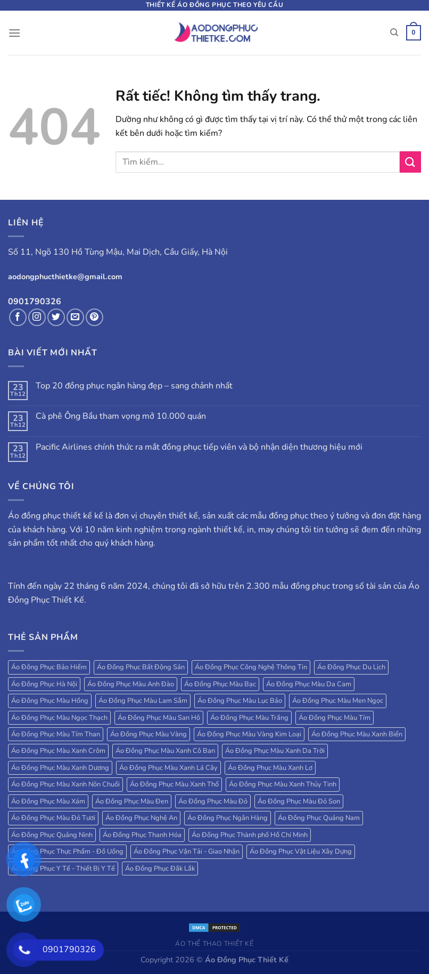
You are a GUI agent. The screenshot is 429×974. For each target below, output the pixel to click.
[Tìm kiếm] (394, 32)
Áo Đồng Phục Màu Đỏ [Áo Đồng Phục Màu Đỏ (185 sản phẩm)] (213, 801)
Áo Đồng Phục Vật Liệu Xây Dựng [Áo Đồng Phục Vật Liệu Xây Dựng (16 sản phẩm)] (301, 851)
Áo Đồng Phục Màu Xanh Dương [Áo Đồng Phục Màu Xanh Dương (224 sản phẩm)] (60, 768)
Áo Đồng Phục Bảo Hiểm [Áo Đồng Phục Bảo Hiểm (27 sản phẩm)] (49, 667)
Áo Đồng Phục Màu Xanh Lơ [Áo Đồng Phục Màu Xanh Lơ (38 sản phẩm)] (270, 768)
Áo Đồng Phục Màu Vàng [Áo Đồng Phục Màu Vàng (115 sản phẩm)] (148, 734)
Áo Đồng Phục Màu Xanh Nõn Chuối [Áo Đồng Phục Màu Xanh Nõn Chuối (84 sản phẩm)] (65, 784)
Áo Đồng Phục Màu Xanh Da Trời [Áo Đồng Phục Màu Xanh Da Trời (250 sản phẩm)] (275, 751)
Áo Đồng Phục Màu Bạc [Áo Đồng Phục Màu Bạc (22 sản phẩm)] (220, 684)
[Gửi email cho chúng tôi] (75, 317)
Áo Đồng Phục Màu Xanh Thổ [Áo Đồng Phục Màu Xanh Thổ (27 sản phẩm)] (174, 784)
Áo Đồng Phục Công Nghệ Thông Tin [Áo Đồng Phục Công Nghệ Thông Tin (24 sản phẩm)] (251, 667)
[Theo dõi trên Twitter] (56, 317)
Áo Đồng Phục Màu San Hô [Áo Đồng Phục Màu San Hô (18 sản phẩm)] (159, 718)
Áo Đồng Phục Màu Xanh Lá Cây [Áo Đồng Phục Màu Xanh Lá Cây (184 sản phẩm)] (168, 768)
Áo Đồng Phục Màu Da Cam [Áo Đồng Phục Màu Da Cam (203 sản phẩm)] (308, 684)
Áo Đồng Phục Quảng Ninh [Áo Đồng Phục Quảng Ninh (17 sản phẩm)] (52, 835)
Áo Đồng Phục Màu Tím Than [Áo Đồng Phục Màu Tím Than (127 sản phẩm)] (55, 734)
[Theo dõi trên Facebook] (18, 317)
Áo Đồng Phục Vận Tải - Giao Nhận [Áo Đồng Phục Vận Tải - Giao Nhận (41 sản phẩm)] (187, 851)
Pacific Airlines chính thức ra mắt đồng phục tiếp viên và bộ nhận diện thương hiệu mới (199, 447)
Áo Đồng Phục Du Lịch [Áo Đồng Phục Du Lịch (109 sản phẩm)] (351, 667)
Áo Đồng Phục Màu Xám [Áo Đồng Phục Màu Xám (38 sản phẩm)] (48, 801)
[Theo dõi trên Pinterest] (94, 317)
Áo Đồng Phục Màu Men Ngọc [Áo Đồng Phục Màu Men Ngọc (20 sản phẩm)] (337, 700)
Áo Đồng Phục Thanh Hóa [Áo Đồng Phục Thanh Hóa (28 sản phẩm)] (142, 835)
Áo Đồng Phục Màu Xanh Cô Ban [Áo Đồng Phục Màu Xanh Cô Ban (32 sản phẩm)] (165, 751)
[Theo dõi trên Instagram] (37, 317)
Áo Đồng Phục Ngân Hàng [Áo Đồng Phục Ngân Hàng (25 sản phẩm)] (227, 818)
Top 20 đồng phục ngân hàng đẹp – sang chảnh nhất (134, 386)
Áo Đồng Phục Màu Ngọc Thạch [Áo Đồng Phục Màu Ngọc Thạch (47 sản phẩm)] (59, 718)
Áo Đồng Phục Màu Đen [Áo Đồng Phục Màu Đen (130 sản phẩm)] (131, 801)
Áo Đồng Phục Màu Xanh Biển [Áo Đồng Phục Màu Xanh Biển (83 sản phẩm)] (356, 734)
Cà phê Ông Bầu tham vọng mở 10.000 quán (121, 416)
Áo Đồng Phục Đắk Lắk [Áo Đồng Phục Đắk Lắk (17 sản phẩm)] (160, 868)
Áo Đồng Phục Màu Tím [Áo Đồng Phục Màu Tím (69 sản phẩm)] (334, 718)
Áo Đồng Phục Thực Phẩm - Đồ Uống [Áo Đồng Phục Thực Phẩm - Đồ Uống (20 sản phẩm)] (67, 851)
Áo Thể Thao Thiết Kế (214, 943)
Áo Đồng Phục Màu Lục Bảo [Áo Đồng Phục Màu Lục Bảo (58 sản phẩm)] (239, 700)
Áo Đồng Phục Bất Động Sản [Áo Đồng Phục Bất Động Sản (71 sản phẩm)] (141, 667)
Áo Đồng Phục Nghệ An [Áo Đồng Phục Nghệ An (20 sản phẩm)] (141, 818)
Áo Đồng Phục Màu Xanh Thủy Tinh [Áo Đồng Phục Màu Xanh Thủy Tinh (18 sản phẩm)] (282, 784)
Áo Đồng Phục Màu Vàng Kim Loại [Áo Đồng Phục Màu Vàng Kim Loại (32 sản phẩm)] (249, 734)
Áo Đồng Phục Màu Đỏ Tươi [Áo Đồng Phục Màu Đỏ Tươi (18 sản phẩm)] (53, 818)
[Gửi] (410, 161)
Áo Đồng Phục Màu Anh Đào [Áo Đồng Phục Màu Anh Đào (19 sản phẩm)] (130, 684)
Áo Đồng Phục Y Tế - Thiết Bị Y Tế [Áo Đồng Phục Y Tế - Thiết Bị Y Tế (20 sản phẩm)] (63, 868)
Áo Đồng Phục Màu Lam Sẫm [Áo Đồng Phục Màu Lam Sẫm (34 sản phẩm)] (142, 700)
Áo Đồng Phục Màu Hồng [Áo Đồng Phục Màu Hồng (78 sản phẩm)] (49, 700)
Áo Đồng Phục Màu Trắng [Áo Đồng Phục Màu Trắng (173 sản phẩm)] (249, 718)
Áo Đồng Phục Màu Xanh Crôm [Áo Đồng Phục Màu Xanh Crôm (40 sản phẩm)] (58, 751)
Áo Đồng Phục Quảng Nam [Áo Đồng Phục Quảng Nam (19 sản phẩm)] (319, 818)
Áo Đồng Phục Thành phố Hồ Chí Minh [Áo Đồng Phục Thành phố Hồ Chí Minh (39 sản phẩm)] (250, 835)
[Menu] (14, 33)
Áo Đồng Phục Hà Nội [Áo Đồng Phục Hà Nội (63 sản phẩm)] (44, 684)
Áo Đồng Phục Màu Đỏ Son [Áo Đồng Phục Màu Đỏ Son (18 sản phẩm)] (299, 801)
